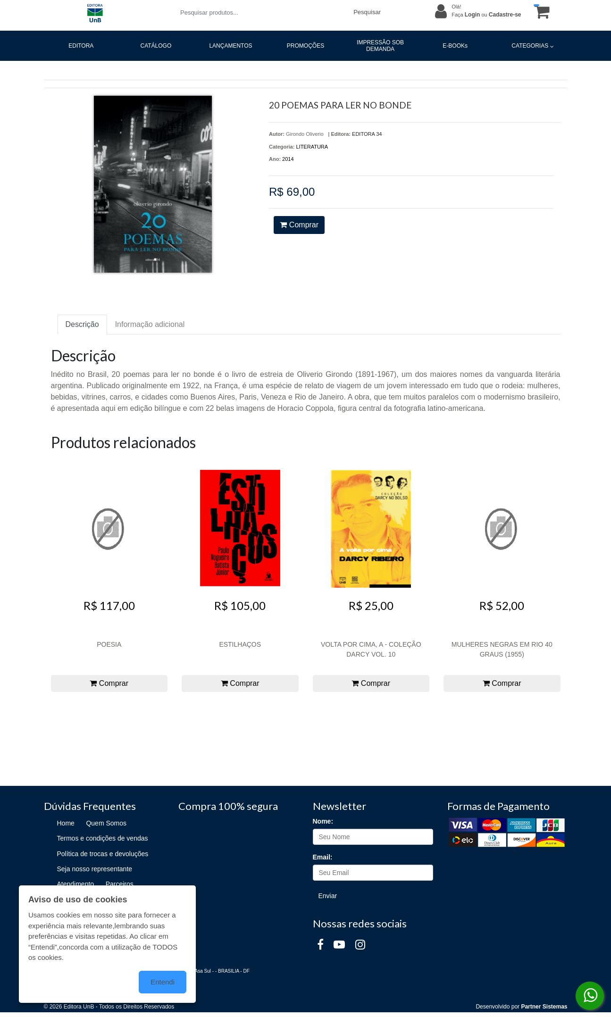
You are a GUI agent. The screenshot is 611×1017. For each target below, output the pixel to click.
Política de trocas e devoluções (103, 854)
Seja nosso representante (95, 869)
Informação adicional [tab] (150, 324)
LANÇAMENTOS (230, 45)
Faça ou (486, 14)
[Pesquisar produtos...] (261, 12)
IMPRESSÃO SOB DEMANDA (380, 45)
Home (66, 823)
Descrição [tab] (82, 324)
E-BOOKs (455, 45)
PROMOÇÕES (305, 45)
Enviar (327, 896)
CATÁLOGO (155, 45)
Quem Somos (106, 823)
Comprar (299, 225)
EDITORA (80, 45)
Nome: (323, 821)
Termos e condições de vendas (102, 838)
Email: (323, 857)
